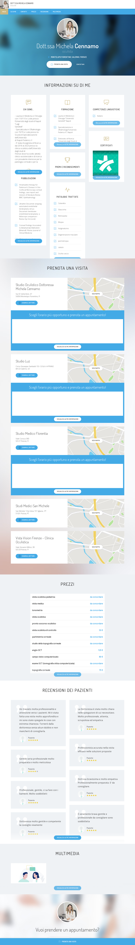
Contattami (80, 64)
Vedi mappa (96, 294)
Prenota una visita (67, 942)
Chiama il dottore (27, 303)
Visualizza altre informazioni (28, 172)
